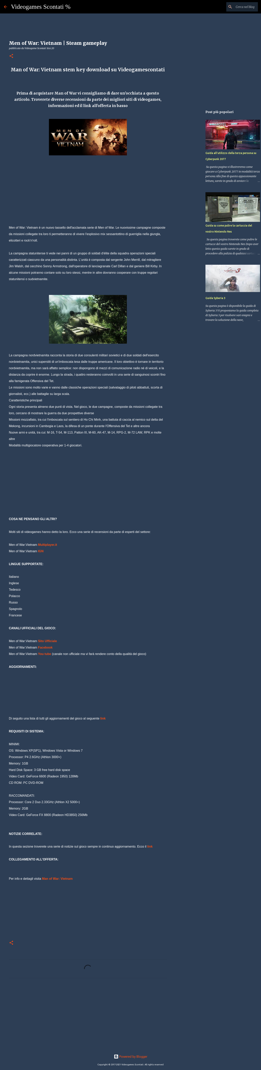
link (103, 718)
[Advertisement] (88, 197)
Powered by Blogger (130, 1056)
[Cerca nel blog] (237, 7)
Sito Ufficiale (47, 641)
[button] (11, 56)
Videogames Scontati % (41, 6)
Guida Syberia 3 (215, 298)
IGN (40, 551)
